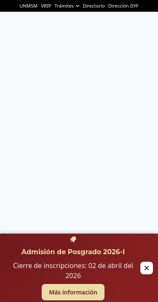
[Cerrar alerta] (146, 268)
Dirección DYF (123, 6)
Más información (73, 292)
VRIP (46, 6)
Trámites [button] (66, 6)
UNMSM (28, 6)
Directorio (93, 6)
